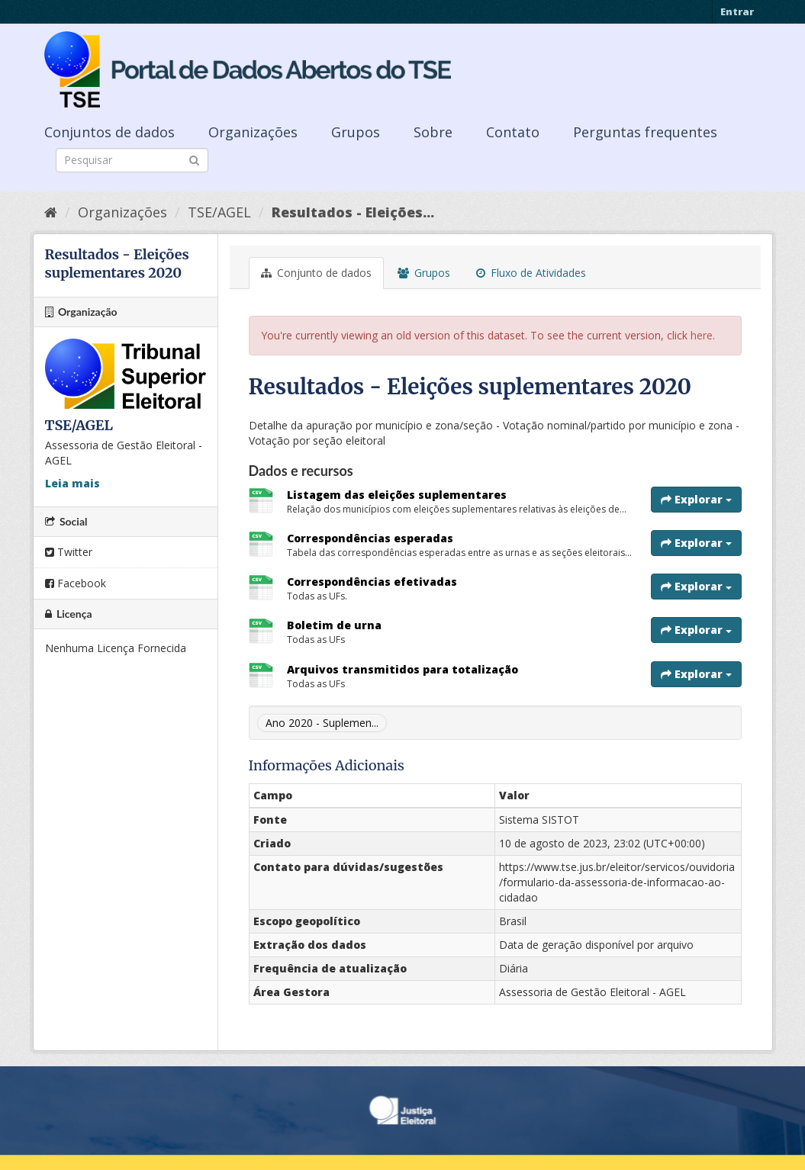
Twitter (68, 552)
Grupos (355, 132)
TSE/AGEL (219, 212)
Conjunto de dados (316, 272)
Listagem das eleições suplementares (397, 494)
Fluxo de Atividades (531, 272)
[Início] (50, 212)
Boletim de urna (334, 625)
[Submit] (194, 159)
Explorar (696, 499)
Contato (512, 132)
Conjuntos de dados (109, 132)
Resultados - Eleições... (353, 212)
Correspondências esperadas (370, 538)
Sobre (433, 132)
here (702, 335)
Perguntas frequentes (645, 132)
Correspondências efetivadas (372, 581)
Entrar (737, 11)
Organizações (253, 132)
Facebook (75, 583)
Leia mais (72, 483)
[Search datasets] (132, 160)
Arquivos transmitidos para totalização (402, 669)
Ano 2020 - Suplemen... (322, 722)
